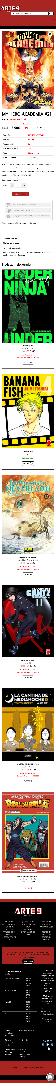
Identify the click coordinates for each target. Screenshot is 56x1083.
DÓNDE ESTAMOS (28, 924)
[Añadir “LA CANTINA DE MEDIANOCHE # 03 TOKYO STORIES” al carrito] (28, 781)
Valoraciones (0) (11, 238)
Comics (12, 223)
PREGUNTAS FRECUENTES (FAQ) (9, 923)
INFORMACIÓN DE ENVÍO (28, 933)
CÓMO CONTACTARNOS (28, 928)
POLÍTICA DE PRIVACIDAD (46, 933)
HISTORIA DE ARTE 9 (9, 938)
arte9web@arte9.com (26, 1030)
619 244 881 (22, 1049)
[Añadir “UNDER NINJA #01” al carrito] (28, 362)
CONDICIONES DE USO (46, 928)
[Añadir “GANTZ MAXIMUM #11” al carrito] (28, 677)
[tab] (10, 238)
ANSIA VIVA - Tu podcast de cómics (47, 1012)
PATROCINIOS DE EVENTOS (9, 933)
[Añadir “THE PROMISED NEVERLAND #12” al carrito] (28, 574)
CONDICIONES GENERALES (46, 923)
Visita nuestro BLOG (47, 1020)
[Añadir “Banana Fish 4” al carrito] (28, 463)
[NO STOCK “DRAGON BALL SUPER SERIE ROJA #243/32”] (28, 888)
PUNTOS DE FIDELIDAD (9, 928)
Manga (18, 223)
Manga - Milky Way (29, 223)
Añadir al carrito (21, 194)
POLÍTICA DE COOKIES (46, 938)
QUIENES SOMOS (28, 922)
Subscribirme (28, 961)
